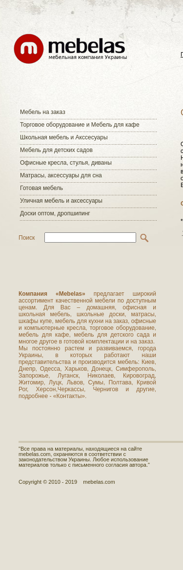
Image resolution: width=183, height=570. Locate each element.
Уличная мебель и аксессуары (61, 200)
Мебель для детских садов (56, 150)
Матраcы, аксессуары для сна (61, 175)
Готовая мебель (41, 188)
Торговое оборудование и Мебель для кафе (80, 124)
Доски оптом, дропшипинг (55, 213)
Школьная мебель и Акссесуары (64, 137)
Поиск (27, 237)
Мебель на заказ (42, 112)
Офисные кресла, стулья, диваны (66, 162)
